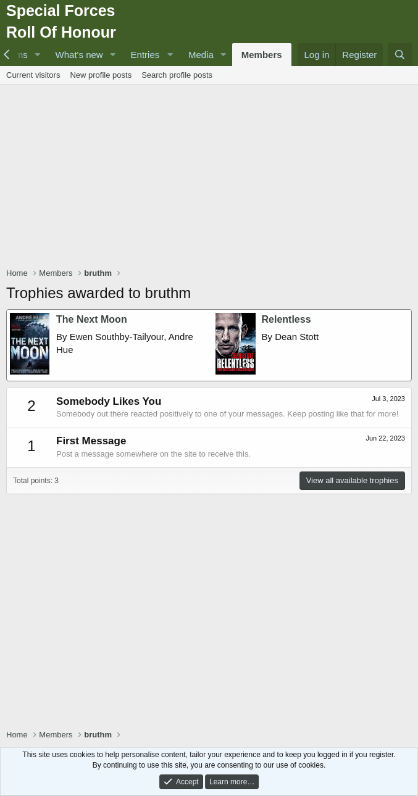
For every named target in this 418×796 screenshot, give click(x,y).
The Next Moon (91, 319)
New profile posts (101, 75)
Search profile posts (176, 75)
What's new (79, 54)
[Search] (400, 54)
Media (201, 54)
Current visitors (33, 75)
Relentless (286, 319)
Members (261, 54)
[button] (37, 54)
